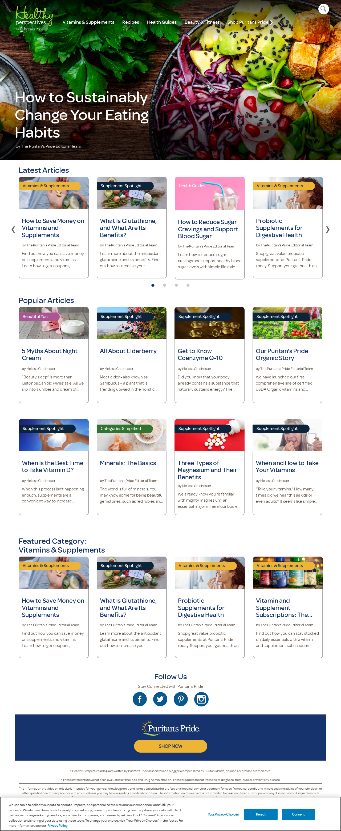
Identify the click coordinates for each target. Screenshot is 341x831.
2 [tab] (164, 283)
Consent (298, 814)
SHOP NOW (170, 746)
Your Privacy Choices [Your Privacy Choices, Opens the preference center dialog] (223, 814)
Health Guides (162, 22)
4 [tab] (188, 283)
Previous (13, 228)
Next (327, 228)
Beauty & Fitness (202, 22)
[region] (170, 814)
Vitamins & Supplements (88, 22)
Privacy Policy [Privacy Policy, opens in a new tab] (57, 825)
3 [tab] (176, 283)
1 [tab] (153, 283)
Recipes (130, 22)
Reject (261, 814)
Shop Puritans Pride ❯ (250, 22)
